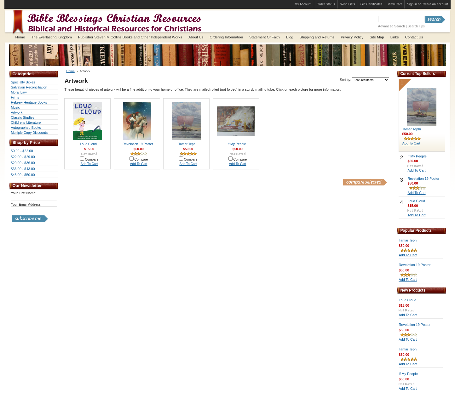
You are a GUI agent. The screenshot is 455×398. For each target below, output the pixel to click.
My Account (303, 4)
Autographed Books (26, 127)
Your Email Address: (26, 204)
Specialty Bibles (23, 82)
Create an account (435, 4)
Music (15, 107)
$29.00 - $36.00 (23, 163)
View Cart (395, 4)
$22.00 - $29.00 (23, 157)
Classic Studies (22, 117)
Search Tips (416, 26)
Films (15, 97)
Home (70, 71)
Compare (91, 159)
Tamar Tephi (187, 144)
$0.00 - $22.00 (22, 151)
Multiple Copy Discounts (29, 132)
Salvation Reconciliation (29, 87)
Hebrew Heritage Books (29, 102)
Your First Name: (23, 193)
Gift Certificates (371, 4)
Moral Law (18, 92)
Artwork (16, 112)
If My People (237, 144)
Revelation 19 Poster (138, 144)
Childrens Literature (26, 122)
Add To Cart (89, 164)
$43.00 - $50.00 (23, 175)
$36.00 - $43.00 (23, 169)
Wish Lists (347, 4)
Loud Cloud (88, 144)
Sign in (412, 4)
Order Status (326, 4)
